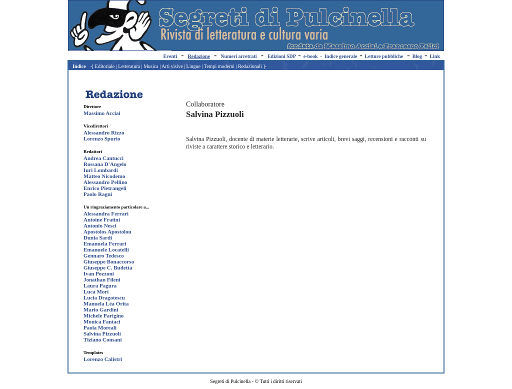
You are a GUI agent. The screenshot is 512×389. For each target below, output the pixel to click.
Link (435, 56)
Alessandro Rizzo (104, 133)
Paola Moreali (100, 327)
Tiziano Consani (103, 339)
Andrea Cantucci (104, 158)
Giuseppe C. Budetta (108, 267)
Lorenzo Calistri (103, 359)
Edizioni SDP (282, 56)
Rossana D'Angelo (105, 164)
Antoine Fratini (102, 219)
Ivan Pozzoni (99, 273)
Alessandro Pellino (106, 182)
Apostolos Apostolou (108, 231)
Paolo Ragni (98, 194)
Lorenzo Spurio (102, 139)
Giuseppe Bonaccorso (109, 261)
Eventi (170, 56)
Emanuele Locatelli (106, 249)
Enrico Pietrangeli (105, 188)
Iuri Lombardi (101, 170)
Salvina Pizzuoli (102, 333)
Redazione (199, 56)
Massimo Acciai (102, 113)
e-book (311, 56)
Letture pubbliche (384, 56)
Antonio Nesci (100, 225)
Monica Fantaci (102, 321)
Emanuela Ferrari (105, 243)
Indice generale (340, 56)
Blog (417, 56)
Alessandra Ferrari (106, 213)
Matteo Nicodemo (104, 176)
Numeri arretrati (238, 56)
